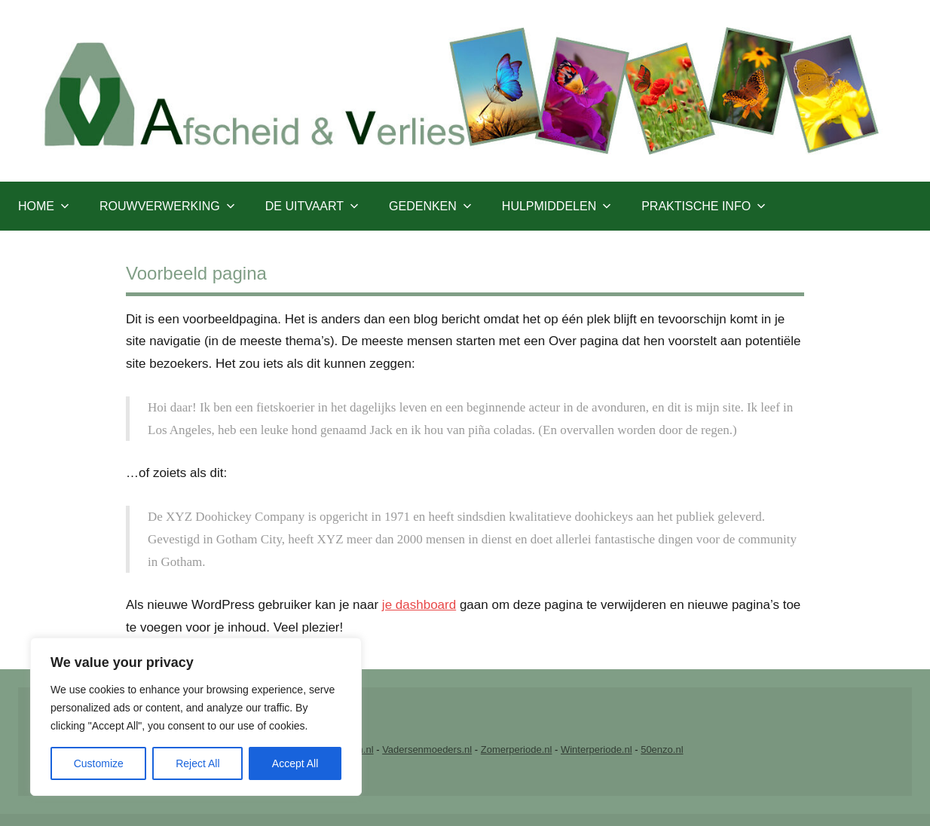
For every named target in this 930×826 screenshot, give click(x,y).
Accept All (295, 763)
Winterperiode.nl (596, 749)
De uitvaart (312, 206)
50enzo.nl (662, 749)
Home (43, 206)
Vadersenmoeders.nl (427, 749)
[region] (196, 717)
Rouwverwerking (167, 206)
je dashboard (419, 605)
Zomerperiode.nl (516, 749)
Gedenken (430, 206)
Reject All (197, 763)
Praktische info (703, 206)
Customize (99, 763)
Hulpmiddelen (556, 206)
